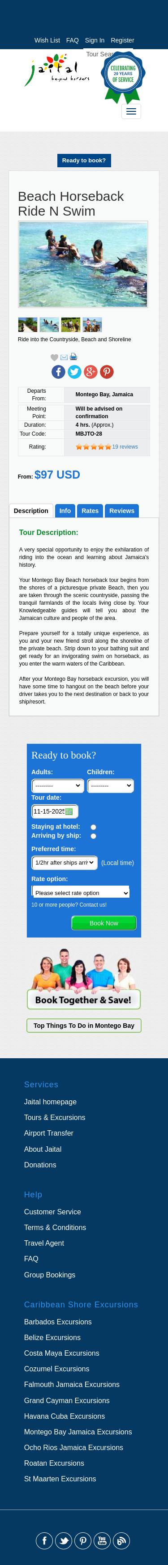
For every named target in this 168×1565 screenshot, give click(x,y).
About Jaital (43, 1149)
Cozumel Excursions (57, 1369)
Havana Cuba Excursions (64, 1416)
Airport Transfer (48, 1133)
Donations (40, 1165)
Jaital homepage (50, 1102)
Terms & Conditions (55, 1227)
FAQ (72, 40)
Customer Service (52, 1212)
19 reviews (125, 447)
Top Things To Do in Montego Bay (84, 1025)
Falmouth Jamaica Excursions (72, 1384)
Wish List (47, 40)
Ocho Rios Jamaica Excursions (73, 1447)
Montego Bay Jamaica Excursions (78, 1432)
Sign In (95, 40)
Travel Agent (44, 1243)
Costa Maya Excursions (61, 1353)
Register (122, 40)
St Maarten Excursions (60, 1479)
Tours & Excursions (55, 1117)
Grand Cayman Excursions (67, 1400)
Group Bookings (50, 1275)
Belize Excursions (52, 1337)
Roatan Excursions (54, 1463)
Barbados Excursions (58, 1322)
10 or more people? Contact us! (69, 905)
